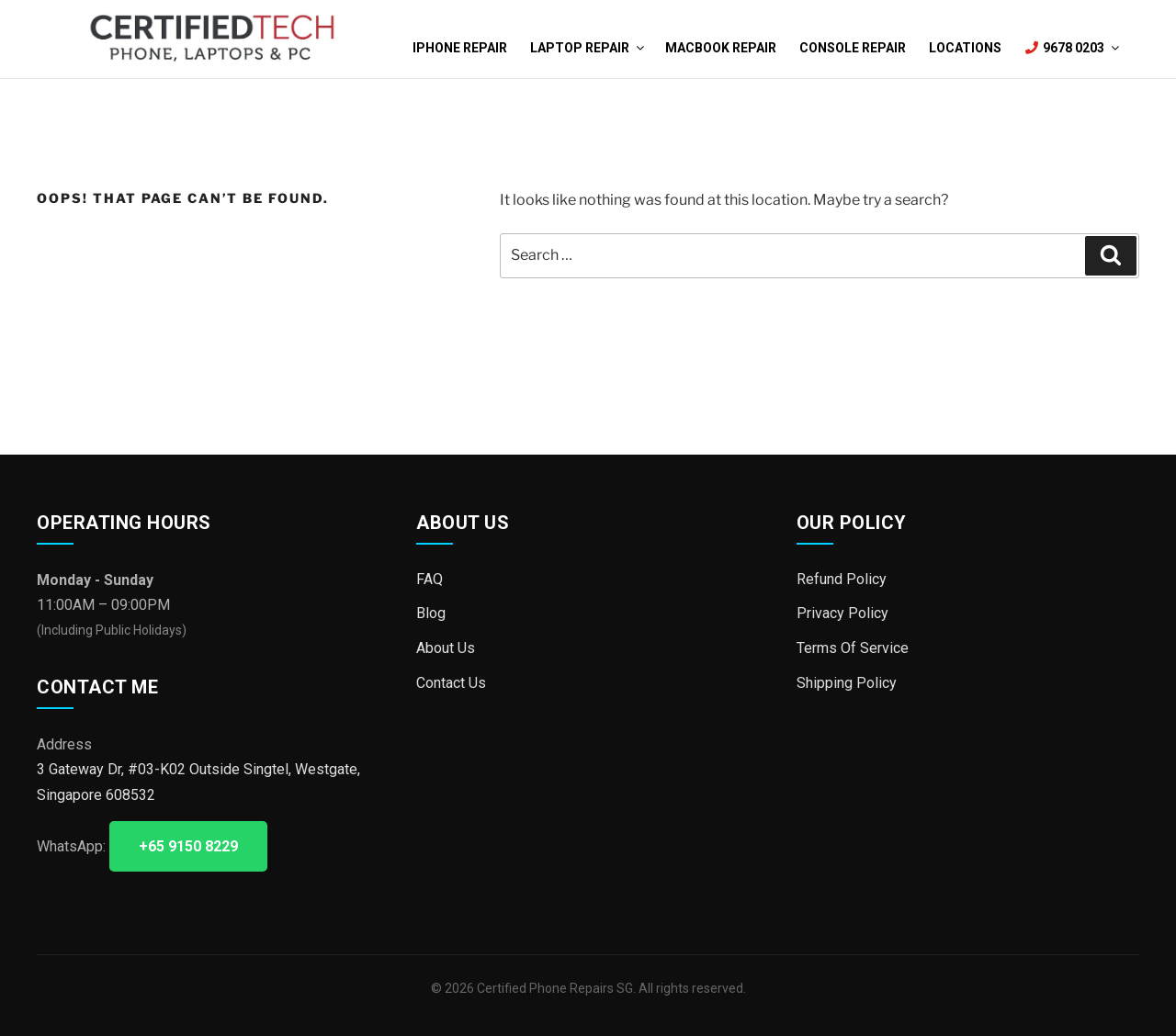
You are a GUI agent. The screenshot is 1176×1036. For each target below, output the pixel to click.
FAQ (429, 579)
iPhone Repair (460, 47)
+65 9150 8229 (188, 846)
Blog (431, 613)
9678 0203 (1071, 47)
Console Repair (852, 47)
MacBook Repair (720, 47)
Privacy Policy (842, 613)
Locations (965, 47)
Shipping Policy (847, 682)
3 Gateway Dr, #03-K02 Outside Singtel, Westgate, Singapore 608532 (198, 781)
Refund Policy (842, 579)
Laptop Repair (586, 47)
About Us (445, 648)
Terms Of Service (853, 648)
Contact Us (451, 682)
